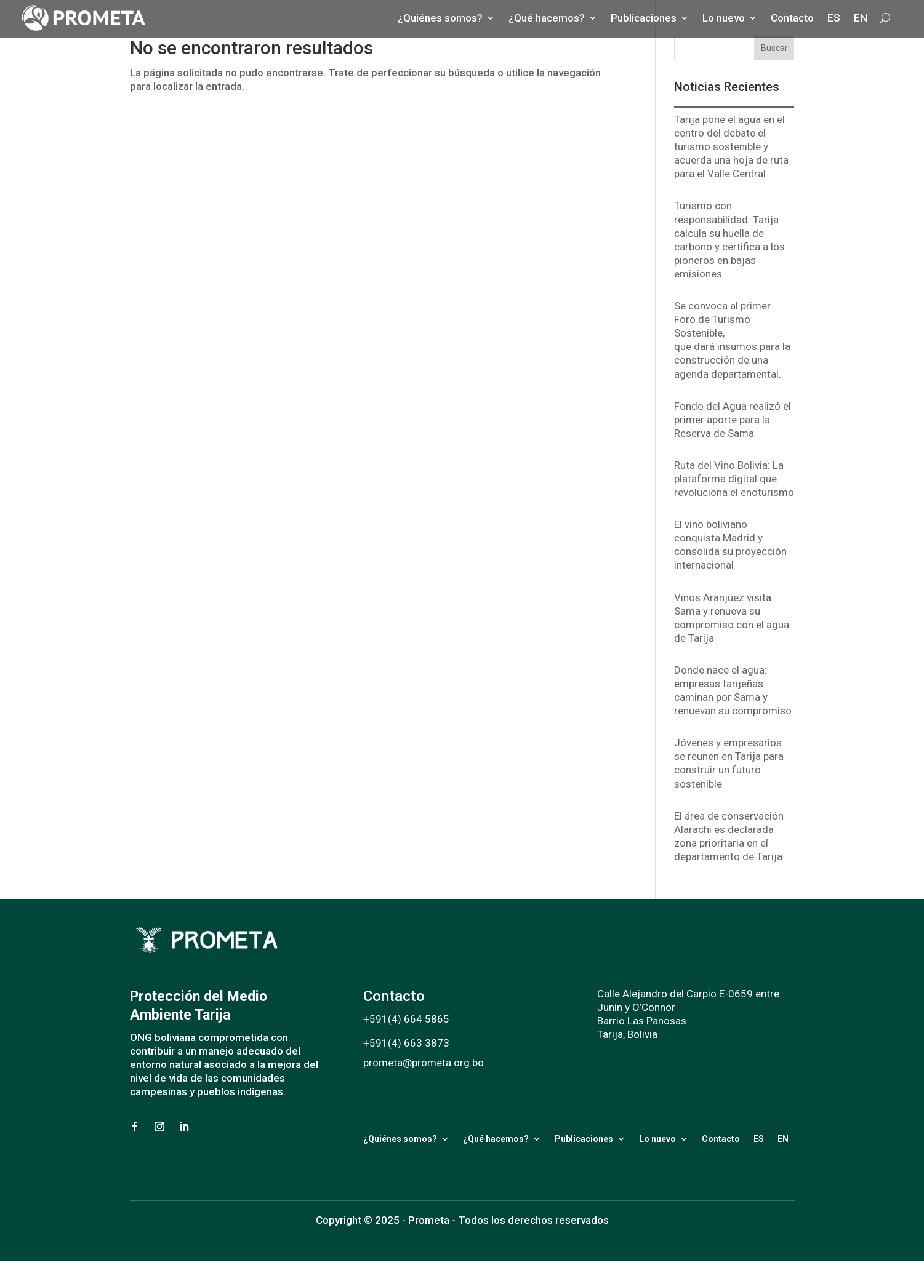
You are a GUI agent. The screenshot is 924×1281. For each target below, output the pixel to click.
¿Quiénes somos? (400, 1139)
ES (758, 1139)
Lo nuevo (657, 1139)
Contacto (721, 1139)
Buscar (774, 48)
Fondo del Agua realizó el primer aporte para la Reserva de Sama (732, 419)
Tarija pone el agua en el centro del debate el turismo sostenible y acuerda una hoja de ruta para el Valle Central (731, 146)
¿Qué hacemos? (496, 1139)
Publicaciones (584, 1139)
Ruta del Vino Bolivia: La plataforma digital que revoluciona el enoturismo (734, 478)
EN (783, 1139)
